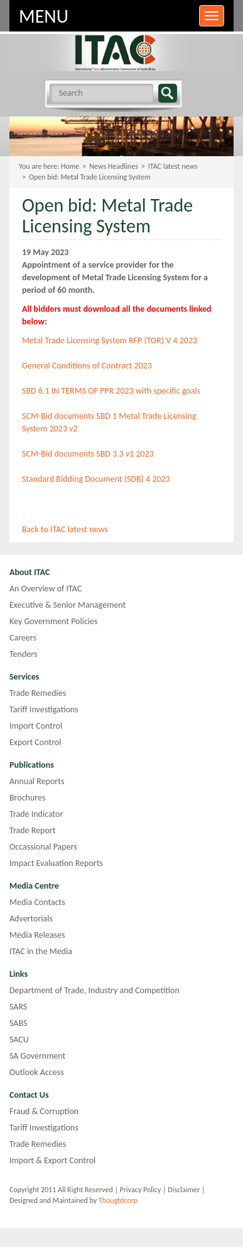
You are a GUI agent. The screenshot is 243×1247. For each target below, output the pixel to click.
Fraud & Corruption (43, 1111)
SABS (18, 1023)
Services (24, 676)
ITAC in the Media (40, 951)
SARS (18, 1006)
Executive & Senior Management (67, 605)
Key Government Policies (53, 621)
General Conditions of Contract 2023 (87, 365)
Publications (31, 765)
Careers (22, 637)
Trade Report (32, 830)
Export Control (35, 742)
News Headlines (113, 166)
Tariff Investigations (43, 709)
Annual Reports (36, 781)
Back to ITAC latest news (65, 529)
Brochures (27, 797)
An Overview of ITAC (45, 588)
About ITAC (29, 572)
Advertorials (31, 918)
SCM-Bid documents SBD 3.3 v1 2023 (88, 453)
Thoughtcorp (118, 1200)
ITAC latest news (173, 166)
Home (70, 166)
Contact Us (29, 1095)
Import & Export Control (52, 1160)
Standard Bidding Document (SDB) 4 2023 (96, 479)
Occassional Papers (43, 846)
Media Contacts (37, 902)
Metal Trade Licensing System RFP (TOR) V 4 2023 (109, 340)
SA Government (37, 1056)
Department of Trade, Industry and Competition (94, 990)
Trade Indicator (36, 814)
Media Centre (34, 885)
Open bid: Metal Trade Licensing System (90, 177)
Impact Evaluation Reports (56, 863)
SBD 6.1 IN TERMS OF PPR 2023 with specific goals (111, 390)
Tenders (23, 654)
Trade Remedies (37, 693)
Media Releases (37, 935)
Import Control (35, 725)
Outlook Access (36, 1072)
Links (18, 974)
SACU (19, 1039)
